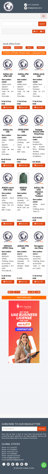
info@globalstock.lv (33, 8)
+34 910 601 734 (12, 451)
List (42, 31)
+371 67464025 (12, 449)
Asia (30, 47)
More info (8, 107)
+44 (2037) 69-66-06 (13, 455)
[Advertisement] (24, 389)
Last (37, 292)
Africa (40, 47)
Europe (7, 47)
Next (31, 292)
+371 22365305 (31, 5)
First (10, 292)
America (18, 47)
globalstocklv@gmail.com (15, 459)
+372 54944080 (12, 453)
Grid (36, 31)
